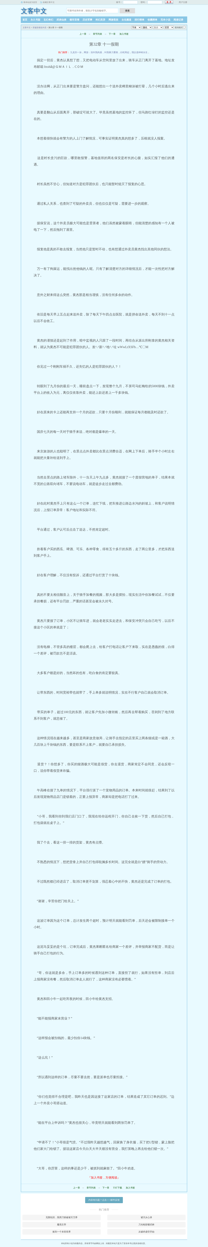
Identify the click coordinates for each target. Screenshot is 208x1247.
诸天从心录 (146, 1217)
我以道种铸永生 (140, 52)
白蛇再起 (124, 52)
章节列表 (97, 34)
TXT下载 (117, 1188)
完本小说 (165, 19)
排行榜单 (139, 19)
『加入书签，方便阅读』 (104, 1177)
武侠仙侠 (61, 19)
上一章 (82, 34)
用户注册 (183, 2)
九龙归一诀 (76, 52)
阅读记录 (178, 19)
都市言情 (74, 19)
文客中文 (34, 11)
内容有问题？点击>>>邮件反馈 (104, 1200)
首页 (24, 19)
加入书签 (124, 34)
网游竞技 (113, 19)
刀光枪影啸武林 (146, 1224)
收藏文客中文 (49, 2)
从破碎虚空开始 (146, 1232)
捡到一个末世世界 (61, 1232)
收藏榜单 (152, 19)
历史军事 (87, 19)
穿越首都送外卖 (39, 27)
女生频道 (126, 19)
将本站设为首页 (30, 2)
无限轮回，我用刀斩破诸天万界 (62, 1217)
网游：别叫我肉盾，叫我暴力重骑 (101, 52)
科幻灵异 (100, 19)
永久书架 (35, 19)
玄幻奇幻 (48, 19)
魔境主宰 (61, 1224)
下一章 (112, 34)
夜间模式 (179, 27)
